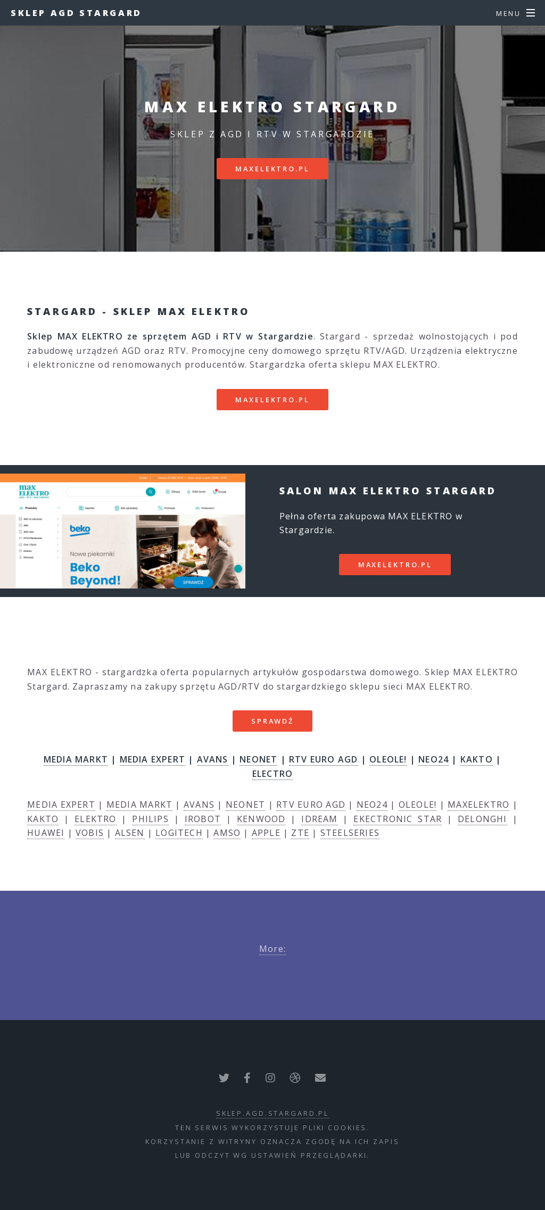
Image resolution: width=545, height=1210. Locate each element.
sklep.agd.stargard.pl (272, 1113)
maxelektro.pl (272, 168)
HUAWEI (45, 833)
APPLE (266, 833)
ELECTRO (272, 774)
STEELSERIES (349, 833)
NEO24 (433, 759)
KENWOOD (261, 819)
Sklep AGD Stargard (76, 13)
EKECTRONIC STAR (397, 819)
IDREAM (319, 819)
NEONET (258, 759)
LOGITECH (179, 833)
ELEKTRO (95, 819)
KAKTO (476, 759)
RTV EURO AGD (323, 759)
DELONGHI (482, 819)
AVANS (212, 759)
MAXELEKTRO (478, 804)
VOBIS (90, 833)
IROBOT (203, 819)
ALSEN (130, 833)
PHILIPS (150, 819)
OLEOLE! (388, 759)
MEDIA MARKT (76, 759)
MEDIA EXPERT (152, 759)
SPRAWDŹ (272, 721)
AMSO (227, 833)
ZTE (300, 833)
